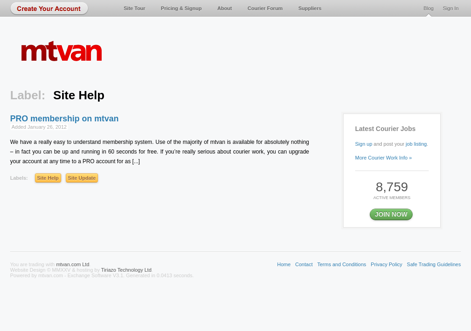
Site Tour (134, 8)
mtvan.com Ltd (72, 264)
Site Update (82, 178)
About (224, 8)
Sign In (451, 8)
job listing (416, 144)
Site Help (48, 178)
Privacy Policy (386, 264)
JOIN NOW (391, 214)
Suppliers (310, 8)
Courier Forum (264, 8)
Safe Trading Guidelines (434, 264)
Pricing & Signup (181, 8)
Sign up (363, 144)
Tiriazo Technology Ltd (126, 270)
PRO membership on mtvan (64, 118)
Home (283, 264)
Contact (304, 264)
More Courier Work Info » (383, 157)
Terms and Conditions (341, 264)
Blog (429, 8)
